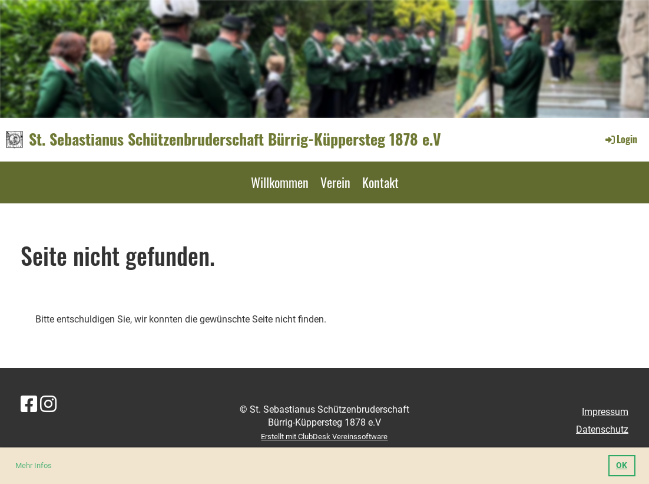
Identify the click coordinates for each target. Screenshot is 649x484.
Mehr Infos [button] (33, 465)
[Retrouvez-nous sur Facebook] (29, 404)
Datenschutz (602, 429)
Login (620, 139)
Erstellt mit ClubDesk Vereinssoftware (324, 436)
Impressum (605, 411)
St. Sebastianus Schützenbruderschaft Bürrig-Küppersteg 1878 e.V (235, 139)
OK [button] (621, 465)
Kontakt (380, 182)
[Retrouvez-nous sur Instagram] (48, 404)
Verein (335, 182)
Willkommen (280, 182)
